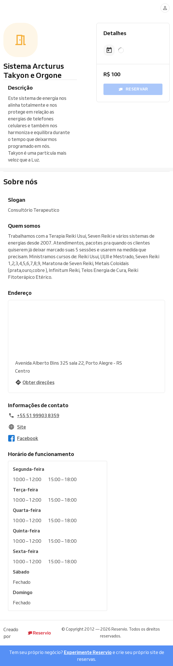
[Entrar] (165, 8)
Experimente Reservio (88, 652)
